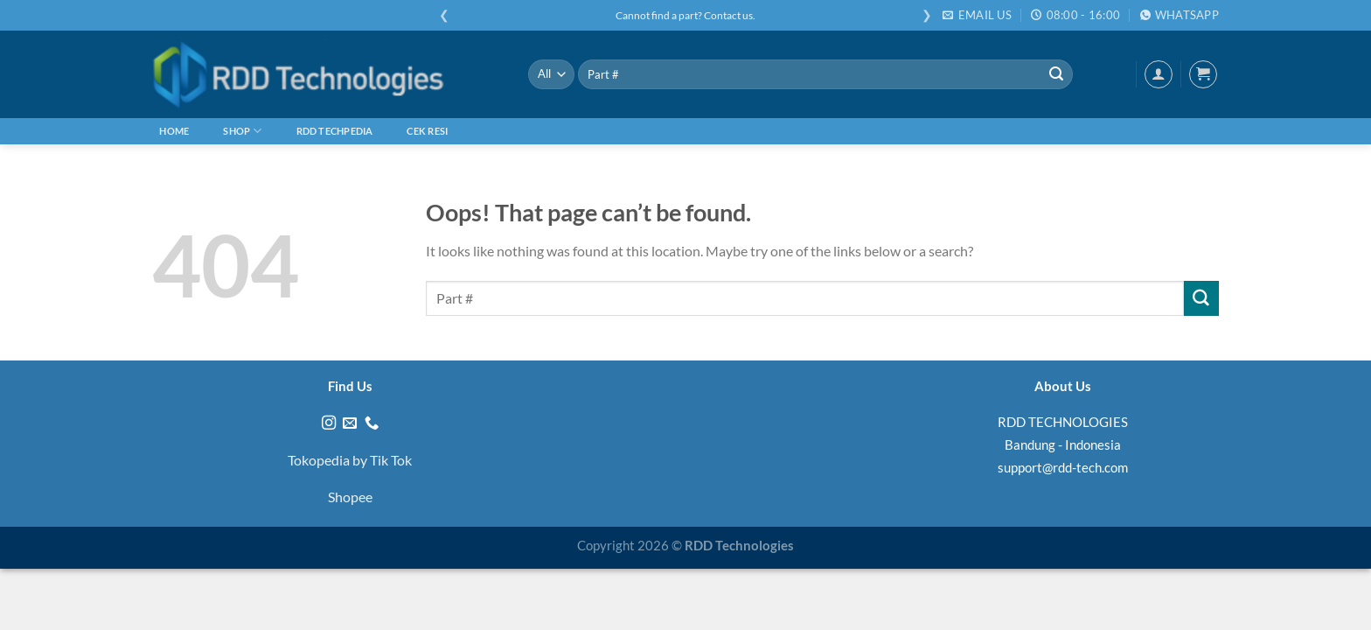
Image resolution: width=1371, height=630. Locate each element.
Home (174, 130)
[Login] (1159, 74)
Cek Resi (427, 130)
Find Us (350, 386)
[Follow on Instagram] (329, 423)
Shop (242, 130)
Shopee (350, 496)
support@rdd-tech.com (1063, 467)
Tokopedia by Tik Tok (350, 460)
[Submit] (1056, 74)
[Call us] (372, 423)
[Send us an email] (350, 423)
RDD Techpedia (334, 130)
